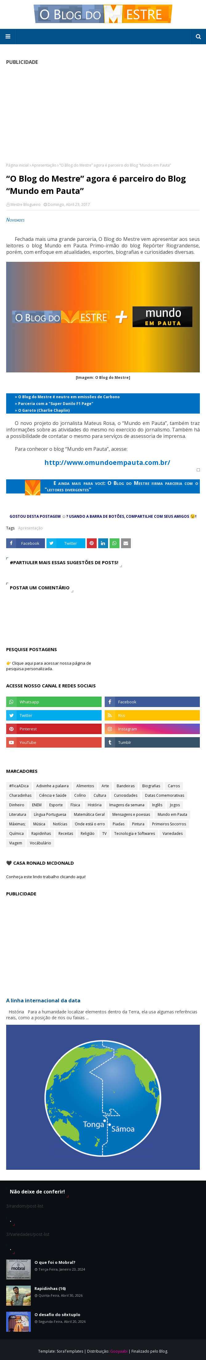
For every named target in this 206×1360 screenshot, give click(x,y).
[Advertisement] (103, 114)
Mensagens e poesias (131, 814)
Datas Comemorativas (164, 795)
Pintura (138, 824)
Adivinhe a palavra (52, 785)
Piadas (118, 824)
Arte (105, 785)
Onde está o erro (90, 824)
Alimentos (85, 785)
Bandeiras (126, 785)
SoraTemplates (70, 1351)
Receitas (66, 833)
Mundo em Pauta (172, 814)
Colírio (80, 795)
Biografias (151, 785)
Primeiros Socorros (169, 824)
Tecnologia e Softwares (134, 833)
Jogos (175, 805)
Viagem (15, 843)
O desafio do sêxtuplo (57, 1314)
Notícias (60, 824)
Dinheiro (16, 805)
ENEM (37, 805)
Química (16, 833)
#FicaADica (19, 785)
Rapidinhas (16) (50, 1288)
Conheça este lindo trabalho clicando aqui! (46, 876)
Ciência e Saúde (53, 795)
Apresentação (44, 165)
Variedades (173, 833)
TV (104, 833)
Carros (174, 785)
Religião (88, 833)
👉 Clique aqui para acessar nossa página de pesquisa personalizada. (48, 665)
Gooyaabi (118, 1351)
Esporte (56, 805)
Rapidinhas (41, 833)
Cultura (100, 795)
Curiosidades (125, 795)
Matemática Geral (89, 814)
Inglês (157, 805)
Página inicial (17, 165)
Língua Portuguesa (50, 814)
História (95, 805)
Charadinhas (20, 795)
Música (39, 824)
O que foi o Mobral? (54, 1262)
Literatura (17, 814)
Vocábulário (40, 843)
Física (75, 805)
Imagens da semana (126, 805)
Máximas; (17, 824)
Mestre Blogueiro (25, 204)
